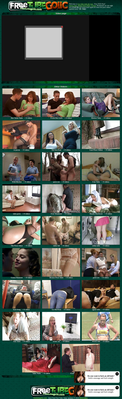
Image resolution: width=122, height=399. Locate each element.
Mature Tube (73, 6)
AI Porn (93, 6)
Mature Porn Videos (84, 6)
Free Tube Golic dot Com (85, 4)
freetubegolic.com (40, 398)
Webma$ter (84, 398)
